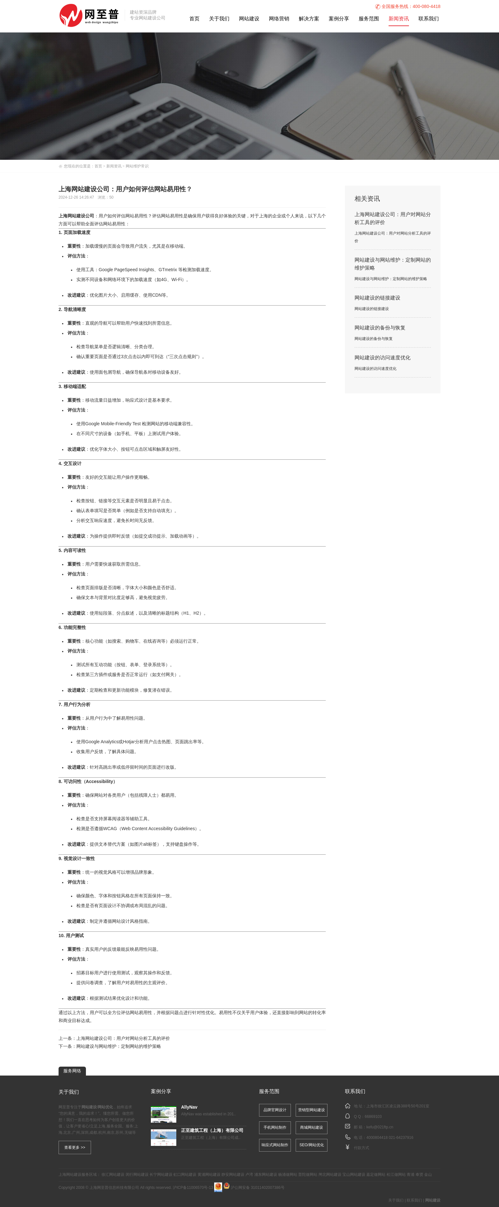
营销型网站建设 (311, 1110)
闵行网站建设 (137, 1175)
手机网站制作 (275, 1128)
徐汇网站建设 (113, 1175)
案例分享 (339, 19)
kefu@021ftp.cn (379, 1127)
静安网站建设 (232, 1175)
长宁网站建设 (161, 1175)
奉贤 (419, 1175)
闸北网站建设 (330, 1175)
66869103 (373, 1117)
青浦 (410, 1175)
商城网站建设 (311, 1128)
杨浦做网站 (287, 1175)
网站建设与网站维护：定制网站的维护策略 (118, 1046)
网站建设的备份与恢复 (380, 328)
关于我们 (219, 19)
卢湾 (249, 1175)
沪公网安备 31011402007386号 (254, 1188)
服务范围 (369, 19)
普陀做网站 (307, 1175)
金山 (428, 1175)
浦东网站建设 (265, 1175)
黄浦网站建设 (209, 1175)
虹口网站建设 (184, 1175)
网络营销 (279, 19)
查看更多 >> (74, 1147)
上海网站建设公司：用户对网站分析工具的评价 (123, 1038)
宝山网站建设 (353, 1175)
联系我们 (428, 19)
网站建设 (249, 19)
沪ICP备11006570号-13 (193, 1188)
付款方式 (361, 1148)
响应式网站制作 (275, 1145)
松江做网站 (396, 1175)
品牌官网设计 (275, 1110)
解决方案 (309, 19)
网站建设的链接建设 (377, 298)
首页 (194, 19)
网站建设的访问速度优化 (383, 358)
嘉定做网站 (375, 1175)
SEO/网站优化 (311, 1145)
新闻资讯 (399, 19)
